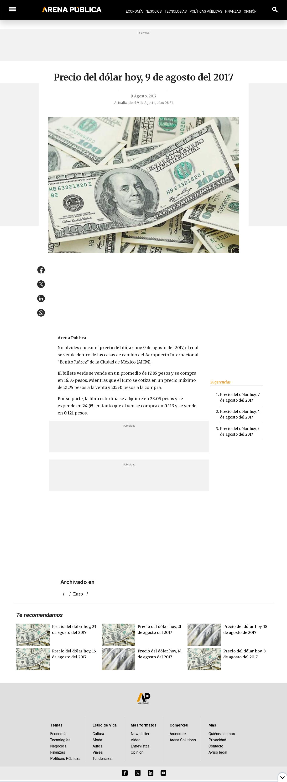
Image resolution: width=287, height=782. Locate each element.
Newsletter (140, 734)
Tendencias (102, 758)
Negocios (154, 11)
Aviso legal (218, 752)
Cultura (98, 734)
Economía (134, 11)
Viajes (98, 752)
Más (212, 725)
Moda (97, 740)
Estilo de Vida (105, 725)
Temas (56, 725)
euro (78, 594)
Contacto (216, 746)
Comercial (179, 725)
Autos (97, 746)
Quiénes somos (222, 734)
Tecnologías (176, 11)
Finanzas (233, 11)
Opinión (250, 11)
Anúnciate (178, 734)
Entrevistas (140, 746)
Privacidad (217, 740)
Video (136, 740)
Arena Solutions (183, 740)
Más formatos (144, 725)
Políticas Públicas (206, 11)
